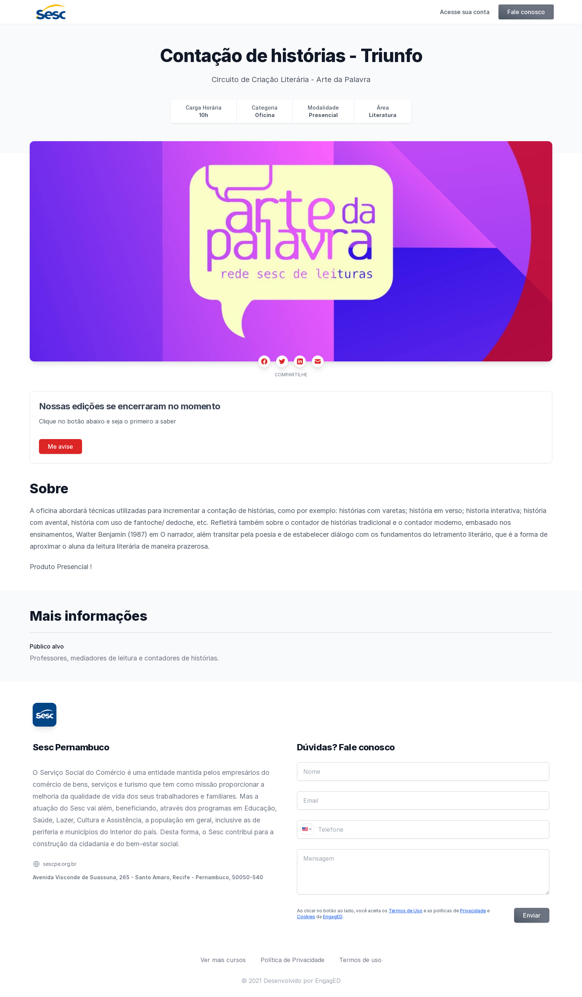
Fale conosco (524, 12)
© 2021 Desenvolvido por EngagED (291, 980)
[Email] (423, 800)
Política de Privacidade (292, 960)
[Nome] (423, 771)
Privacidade (473, 910)
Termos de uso (360, 960)
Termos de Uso (405, 910)
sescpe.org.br (59, 864)
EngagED (333, 916)
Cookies (306, 916)
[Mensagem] (423, 871)
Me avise (60, 446)
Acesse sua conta (463, 12)
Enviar (531, 915)
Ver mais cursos (223, 960)
